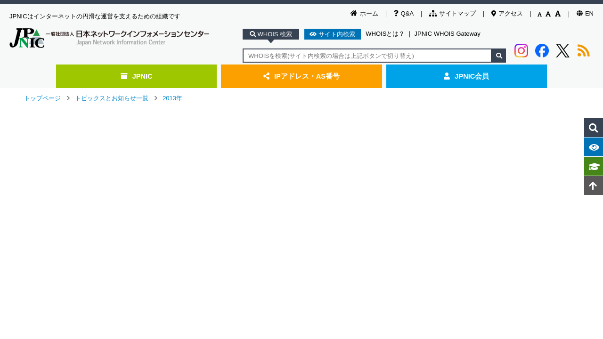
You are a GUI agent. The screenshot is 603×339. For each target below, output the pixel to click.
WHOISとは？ (385, 33)
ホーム (364, 13)
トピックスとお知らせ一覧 (111, 98)
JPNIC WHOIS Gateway (448, 33)
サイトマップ (452, 13)
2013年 (172, 98)
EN (585, 13)
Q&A (404, 13)
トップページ (42, 98)
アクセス (507, 13)
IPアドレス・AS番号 (301, 76)
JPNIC (137, 76)
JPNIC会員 (466, 76)
